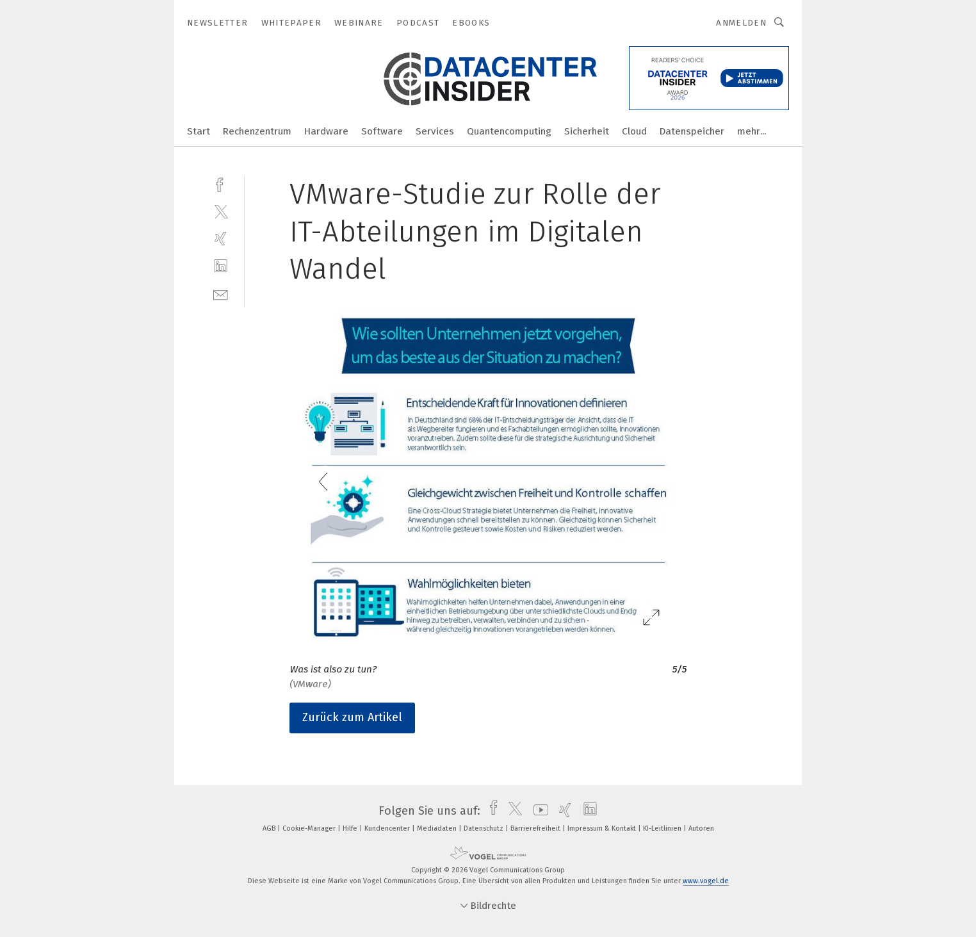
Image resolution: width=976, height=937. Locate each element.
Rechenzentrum (257, 131)
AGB (270, 828)
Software (382, 131)
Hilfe (351, 828)
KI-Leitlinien (663, 828)
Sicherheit (586, 131)
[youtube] (537, 811)
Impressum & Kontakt (602, 828)
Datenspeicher (692, 131)
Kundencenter (388, 828)
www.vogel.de (706, 881)
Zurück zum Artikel (352, 717)
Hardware (326, 131)
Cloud (634, 131)
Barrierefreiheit (536, 828)
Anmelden (741, 22)
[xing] (221, 239)
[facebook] (221, 183)
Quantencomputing (509, 131)
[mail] (221, 294)
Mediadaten (438, 828)
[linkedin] (221, 266)
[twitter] (221, 211)
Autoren (701, 828)
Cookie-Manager (310, 828)
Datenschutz (484, 828)
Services (435, 131)
